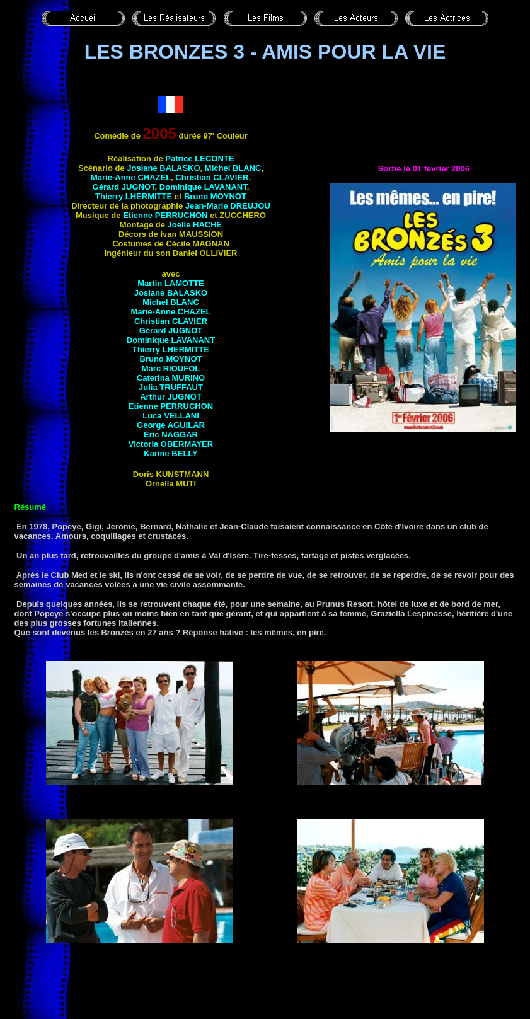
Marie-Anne (131, 177)
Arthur (171, 396)
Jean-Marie (227, 205)
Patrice (199, 158)
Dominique (203, 187)
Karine (171, 453)
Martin (170, 283)
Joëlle (195, 224)
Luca (170, 415)
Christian (211, 177)
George (171, 425)
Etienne (165, 215)
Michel (233, 168)
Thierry (133, 196)
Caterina (171, 378)
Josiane (163, 168)
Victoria (171, 444)
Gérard (124, 187)
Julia (171, 387)
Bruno (215, 196)
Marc (171, 368)
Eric (171, 434)
